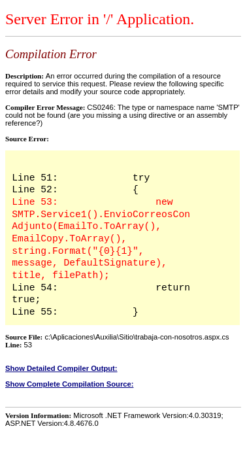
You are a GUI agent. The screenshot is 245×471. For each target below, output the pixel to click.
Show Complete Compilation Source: (69, 384)
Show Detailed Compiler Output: (61, 368)
